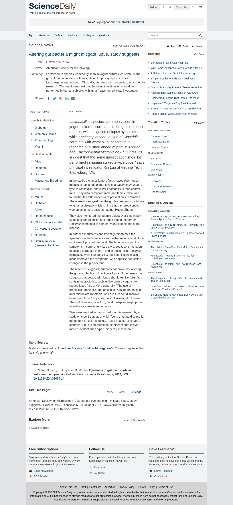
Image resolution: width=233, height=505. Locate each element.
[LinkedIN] (67, 98)
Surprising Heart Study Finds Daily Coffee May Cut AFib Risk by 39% (177, 296)
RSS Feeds (40, 476)
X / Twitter (99, 472)
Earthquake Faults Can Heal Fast (169, 62)
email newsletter (133, 22)
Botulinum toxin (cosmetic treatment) (48, 243)
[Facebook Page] (163, 7)
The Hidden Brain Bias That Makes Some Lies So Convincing (177, 248)
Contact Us (160, 476)
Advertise (109, 487)
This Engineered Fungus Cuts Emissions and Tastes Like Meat (176, 279)
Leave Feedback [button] (163, 470)
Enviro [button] (73, 35)
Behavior (156, 158)
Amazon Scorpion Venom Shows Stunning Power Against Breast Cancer (175, 218)
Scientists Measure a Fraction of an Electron (176, 108)
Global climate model (48, 222)
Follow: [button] (154, 7)
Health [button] (44, 35)
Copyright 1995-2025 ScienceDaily (52, 492)
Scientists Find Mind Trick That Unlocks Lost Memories (176, 265)
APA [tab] (122, 392)
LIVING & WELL (156, 175)
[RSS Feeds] (193, 7)
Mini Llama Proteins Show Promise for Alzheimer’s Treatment (172, 257)
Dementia (156, 169)
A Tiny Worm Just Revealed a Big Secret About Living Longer (177, 234)
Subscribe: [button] (182, 7)
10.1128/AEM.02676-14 (48, 378)
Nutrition (40, 235)
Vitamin (39, 146)
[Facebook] (48, 98)
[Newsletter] (200, 7)
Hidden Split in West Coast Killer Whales (174, 113)
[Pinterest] (61, 98)
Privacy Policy (126, 487)
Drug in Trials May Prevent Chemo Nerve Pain (177, 87)
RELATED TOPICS (39, 112)
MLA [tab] (110, 392)
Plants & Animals (41, 154)
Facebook (99, 467)
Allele (38, 209)
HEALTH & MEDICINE (159, 130)
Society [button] (88, 35)
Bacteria (40, 174)
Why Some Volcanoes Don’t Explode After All (176, 68)
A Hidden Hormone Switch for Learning (173, 73)
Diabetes (40, 127)
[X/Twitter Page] (170, 7)
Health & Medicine (42, 120)
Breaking (154, 53)
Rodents (40, 167)
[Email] (73, 98)
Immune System (160, 147)
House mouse (44, 215)
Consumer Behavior (162, 164)
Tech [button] (58, 35)
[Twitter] (54, 98)
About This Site (68, 487)
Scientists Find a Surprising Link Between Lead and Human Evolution (177, 226)
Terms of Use (165, 487)
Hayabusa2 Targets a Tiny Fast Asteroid (173, 103)
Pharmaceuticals (160, 141)
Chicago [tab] (136, 392)
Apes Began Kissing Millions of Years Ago (174, 92)
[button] (171, 46)
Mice (38, 161)
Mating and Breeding (48, 180)
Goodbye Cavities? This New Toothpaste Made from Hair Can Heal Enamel (177, 288)
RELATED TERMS (39, 189)
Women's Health (45, 134)
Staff (83, 487)
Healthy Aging (158, 192)
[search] (200, 35)
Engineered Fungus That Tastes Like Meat (175, 98)
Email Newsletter (43, 470)
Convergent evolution (48, 228)
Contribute (95, 487)
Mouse (39, 197)
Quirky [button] (104, 35)
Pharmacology (44, 140)
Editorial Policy (146, 487)
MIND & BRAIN (155, 153)
